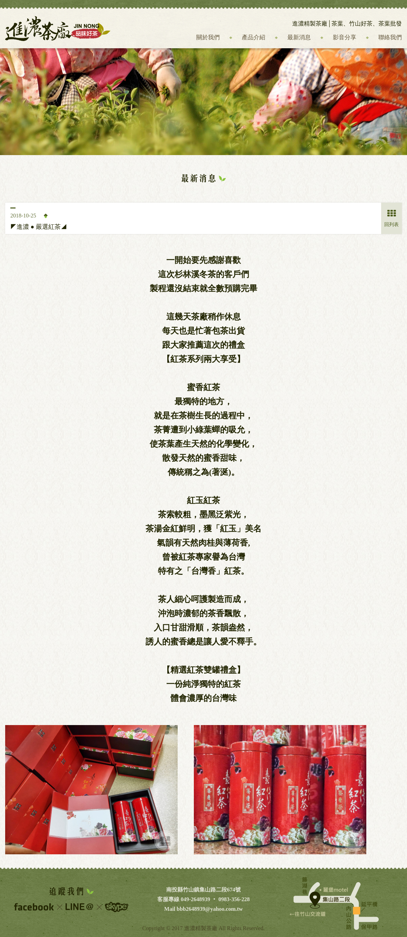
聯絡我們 (390, 37)
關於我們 (208, 37)
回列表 (391, 218)
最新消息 (299, 37)
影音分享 (344, 37)
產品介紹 (253, 37)
